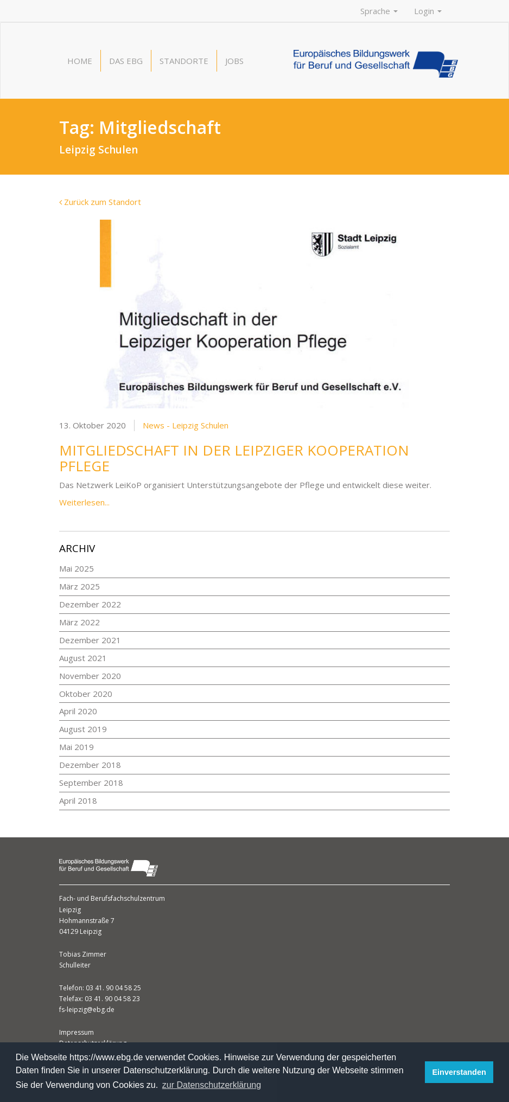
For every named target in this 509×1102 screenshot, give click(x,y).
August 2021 (83, 657)
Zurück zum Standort (100, 201)
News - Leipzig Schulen (185, 425)
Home (79, 60)
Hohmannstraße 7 (86, 920)
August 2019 (83, 728)
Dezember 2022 (90, 604)
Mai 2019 (76, 746)
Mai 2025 (76, 568)
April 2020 (78, 711)
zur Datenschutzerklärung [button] (211, 1085)
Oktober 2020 (85, 693)
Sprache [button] (379, 10)
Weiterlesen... (84, 502)
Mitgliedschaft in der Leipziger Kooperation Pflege (234, 458)
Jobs (234, 60)
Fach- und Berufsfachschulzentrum (112, 898)
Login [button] (428, 10)
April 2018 (78, 800)
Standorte (184, 60)
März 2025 (79, 586)
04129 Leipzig (80, 931)
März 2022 (79, 622)
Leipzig (70, 909)
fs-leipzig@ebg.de (86, 1009)
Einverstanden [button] (459, 1072)
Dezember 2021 (90, 640)
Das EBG (126, 60)
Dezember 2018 (90, 764)
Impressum (76, 1032)
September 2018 (91, 782)
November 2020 (90, 675)
